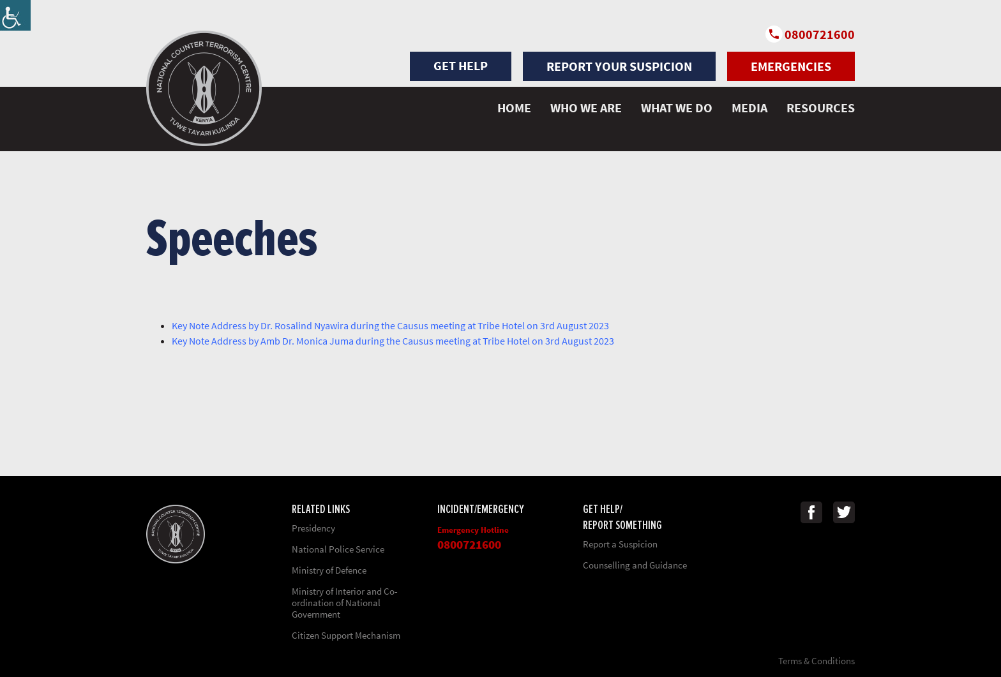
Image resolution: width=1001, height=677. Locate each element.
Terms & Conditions (816, 661)
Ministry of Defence (329, 570)
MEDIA (749, 107)
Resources (820, 107)
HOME (514, 107)
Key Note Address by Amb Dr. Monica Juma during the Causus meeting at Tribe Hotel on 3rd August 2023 (393, 340)
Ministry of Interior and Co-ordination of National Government (345, 602)
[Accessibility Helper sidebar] (15, 15)
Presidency (313, 528)
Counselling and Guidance (635, 565)
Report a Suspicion (620, 544)
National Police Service (338, 549)
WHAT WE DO (676, 107)
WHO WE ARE (586, 107)
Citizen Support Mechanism (346, 635)
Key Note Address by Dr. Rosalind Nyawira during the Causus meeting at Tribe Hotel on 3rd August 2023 (390, 325)
